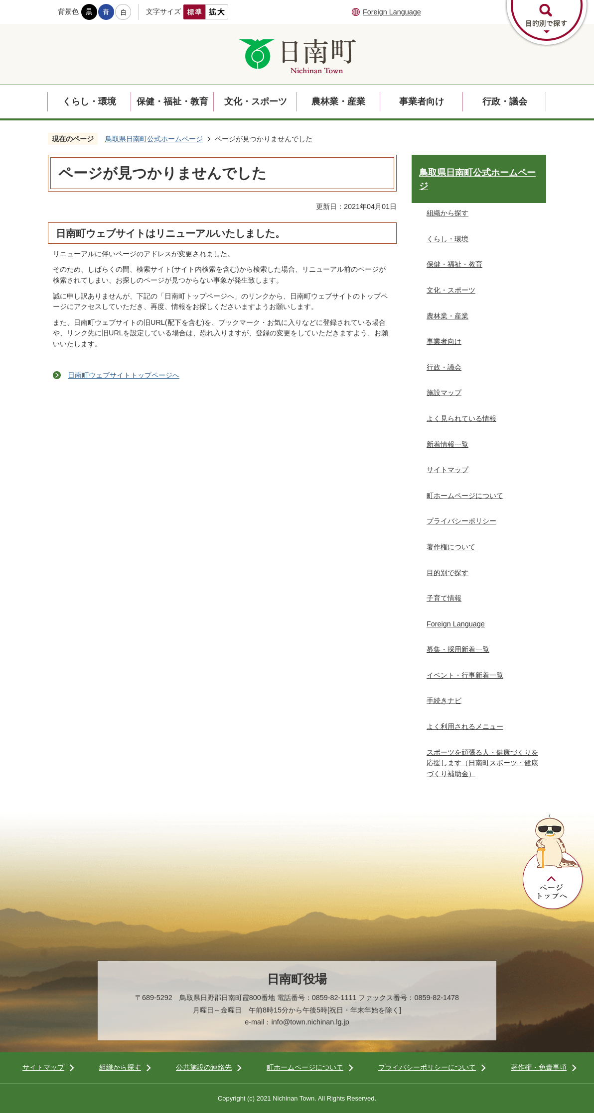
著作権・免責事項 (539, 1067)
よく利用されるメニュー (465, 726)
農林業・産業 (338, 101)
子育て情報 (444, 598)
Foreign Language (392, 12)
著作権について (451, 547)
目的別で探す (447, 573)
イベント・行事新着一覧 (465, 675)
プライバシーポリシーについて (427, 1067)
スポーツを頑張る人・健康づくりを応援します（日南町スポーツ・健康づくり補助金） (482, 763)
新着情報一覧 (447, 444)
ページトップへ (553, 862)
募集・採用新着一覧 (458, 649)
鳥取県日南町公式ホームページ (154, 139)
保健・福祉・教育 (172, 101)
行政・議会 (504, 101)
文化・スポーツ (255, 101)
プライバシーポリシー (461, 521)
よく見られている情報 (461, 418)
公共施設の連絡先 (204, 1067)
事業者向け (421, 101)
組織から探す (447, 213)
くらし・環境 (89, 101)
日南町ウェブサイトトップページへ (123, 375)
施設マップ (444, 393)
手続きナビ (444, 701)
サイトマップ (447, 470)
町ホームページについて (465, 496)
